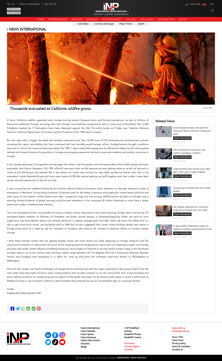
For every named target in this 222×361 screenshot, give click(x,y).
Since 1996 (177, 337)
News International (182, 138)
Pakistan (77, 19)
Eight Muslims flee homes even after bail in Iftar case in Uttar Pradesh (191, 170)
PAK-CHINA (147, 19)
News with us (14, 9)
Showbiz (84, 343)
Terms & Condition (181, 346)
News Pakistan (87, 331)
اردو (187, 4)
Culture (109, 14)
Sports (141, 23)
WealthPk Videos (132, 337)
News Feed (177, 340)
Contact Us (177, 349)
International (57, 19)
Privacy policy (179, 343)
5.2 (13, 4)
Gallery (131, 19)
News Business (88, 337)
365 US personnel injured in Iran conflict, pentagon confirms (189, 151)
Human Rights (121, 14)
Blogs (183, 19)
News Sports (87, 334)
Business (92, 19)
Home (40, 19)
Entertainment (112, 19)
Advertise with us (180, 331)
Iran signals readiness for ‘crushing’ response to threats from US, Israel (190, 208)
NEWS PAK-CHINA (90, 340)
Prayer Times (125, 23)
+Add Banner (14, 13)
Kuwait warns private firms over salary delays (192, 189)
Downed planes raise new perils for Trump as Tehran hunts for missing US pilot (192, 131)
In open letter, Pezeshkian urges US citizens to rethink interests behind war (192, 227)
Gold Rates (83, 23)
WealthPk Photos (132, 334)
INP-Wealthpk (166, 19)
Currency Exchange (104, 23)
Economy (98, 14)
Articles (128, 331)
